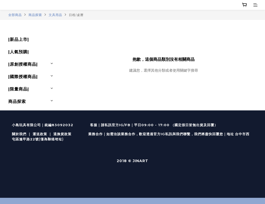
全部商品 (15, 15)
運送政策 (40, 134)
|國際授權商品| (23, 76)
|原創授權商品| (23, 64)
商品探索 (35, 15)
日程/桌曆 (76, 15)
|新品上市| (18, 39)
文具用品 (55, 15)
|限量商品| (18, 89)
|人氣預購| (18, 51)
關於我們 (19, 134)
